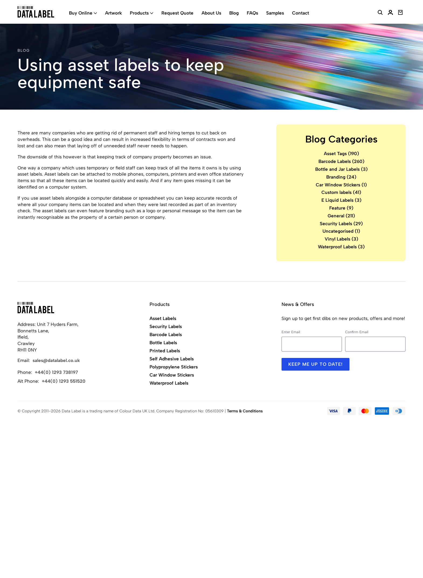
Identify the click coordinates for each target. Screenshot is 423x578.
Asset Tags (341, 153)
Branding (341, 177)
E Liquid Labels (341, 200)
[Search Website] (380, 13)
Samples (275, 13)
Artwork (113, 13)
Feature (341, 208)
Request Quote (177, 13)
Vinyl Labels (341, 239)
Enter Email (291, 332)
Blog (234, 13)
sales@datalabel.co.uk (56, 360)
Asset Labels (163, 318)
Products (139, 13)
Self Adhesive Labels (172, 358)
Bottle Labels (163, 342)
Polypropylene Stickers (174, 367)
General (341, 215)
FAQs (252, 13)
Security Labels (341, 223)
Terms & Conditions (245, 411)
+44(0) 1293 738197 (56, 372)
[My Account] (390, 13)
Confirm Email (356, 332)
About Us (211, 13)
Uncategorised (341, 231)
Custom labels (341, 192)
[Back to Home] (36, 307)
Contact (300, 13)
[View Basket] (400, 13)
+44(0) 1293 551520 (63, 381)
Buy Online (80, 13)
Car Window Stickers (341, 184)
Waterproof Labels (341, 246)
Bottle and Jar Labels (341, 169)
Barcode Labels (341, 161)
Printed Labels (165, 350)
